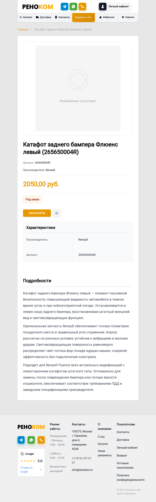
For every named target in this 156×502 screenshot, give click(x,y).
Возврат (122, 455)
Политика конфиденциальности (130, 477)
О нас (101, 436)
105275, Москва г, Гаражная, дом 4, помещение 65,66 (82, 440)
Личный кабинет (127, 447)
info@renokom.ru (82, 470)
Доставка (43, 17)
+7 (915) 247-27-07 (82, 460)
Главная (23, 29)
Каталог (25, 17)
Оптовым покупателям (125, 465)
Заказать (36, 213)
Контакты (62, 17)
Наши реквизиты (105, 453)
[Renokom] (37, 6)
